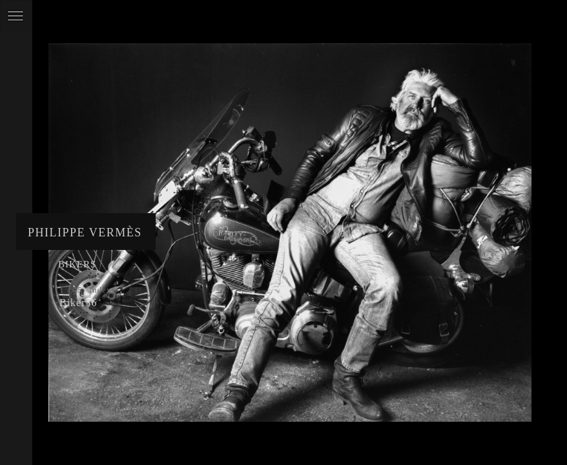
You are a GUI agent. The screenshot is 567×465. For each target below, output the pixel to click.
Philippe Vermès (85, 232)
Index (100, 289)
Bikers (77, 264)
